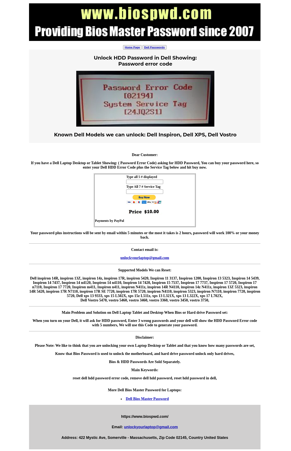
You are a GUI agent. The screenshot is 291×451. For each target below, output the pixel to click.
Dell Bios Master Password (147, 399)
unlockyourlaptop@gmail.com (144, 258)
